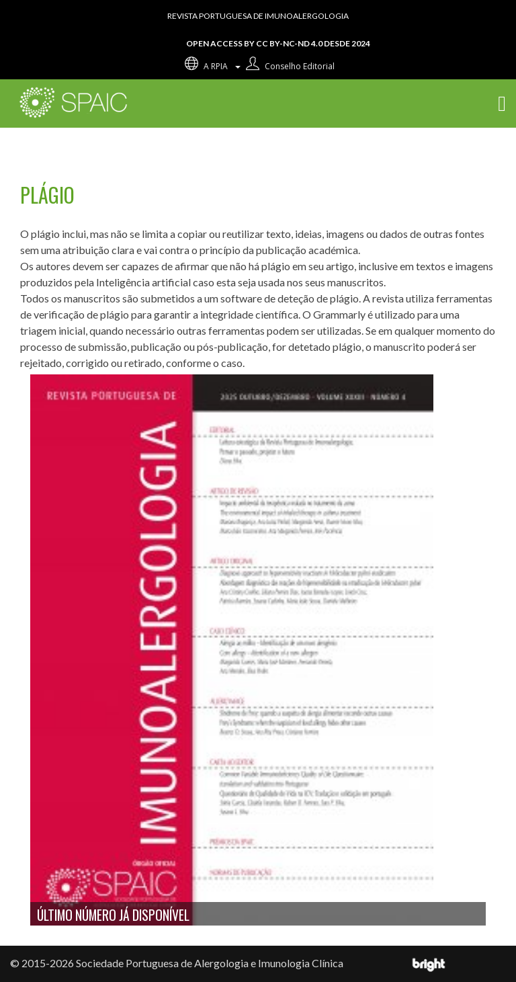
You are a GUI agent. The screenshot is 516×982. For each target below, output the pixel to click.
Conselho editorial (289, 66)
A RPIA (212, 66)
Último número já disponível (113, 915)
